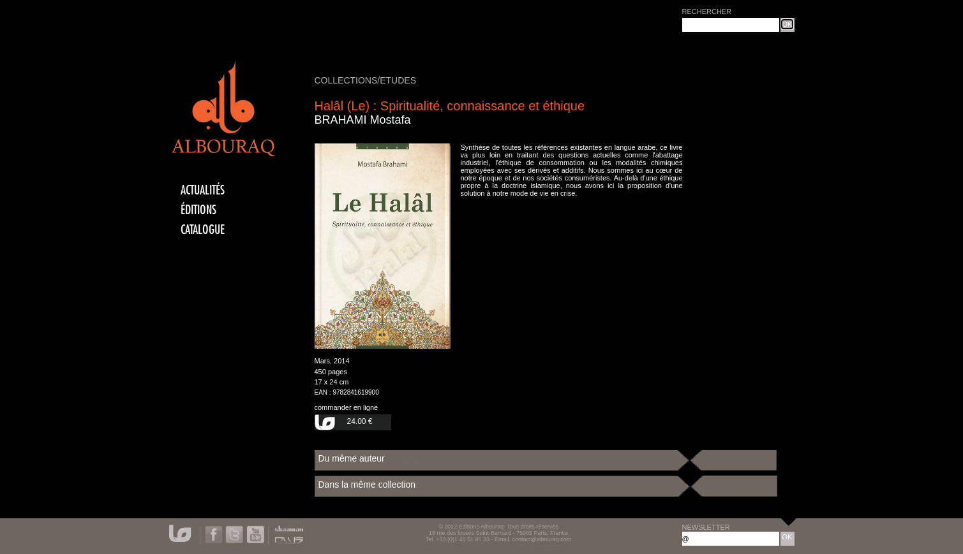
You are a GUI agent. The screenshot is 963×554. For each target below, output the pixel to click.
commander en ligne (346, 407)
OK (787, 24)
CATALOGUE (203, 230)
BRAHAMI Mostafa (363, 119)
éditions (198, 210)
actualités (203, 190)
